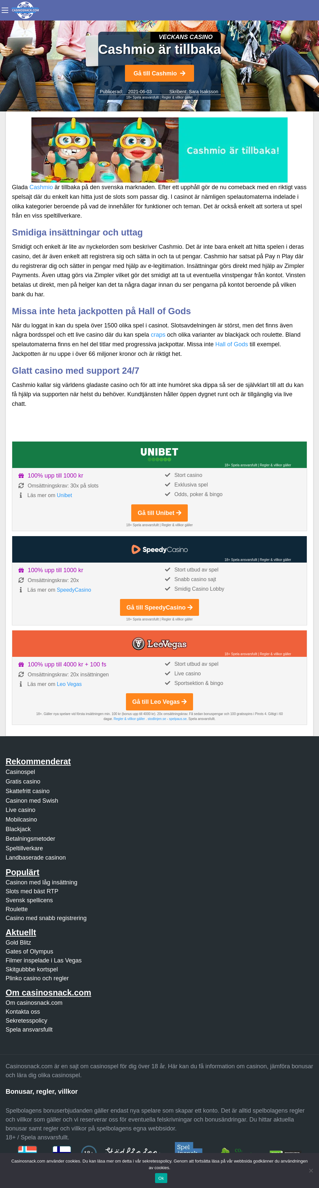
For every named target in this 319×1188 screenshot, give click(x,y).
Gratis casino (23, 781)
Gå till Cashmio (159, 73)
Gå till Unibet (159, 513)
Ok (161, 1178)
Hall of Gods (231, 344)
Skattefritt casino (28, 791)
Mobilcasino (21, 819)
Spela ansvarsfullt (29, 1029)
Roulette (17, 909)
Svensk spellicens (29, 900)
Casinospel (20, 772)
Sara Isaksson (203, 91)
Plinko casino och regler (37, 978)
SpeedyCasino (74, 590)
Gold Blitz (18, 942)
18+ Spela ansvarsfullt (142, 97)
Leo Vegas (69, 684)
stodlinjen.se (157, 719)
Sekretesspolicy (26, 1020)
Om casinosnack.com (34, 1002)
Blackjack (18, 829)
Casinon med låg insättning (41, 882)
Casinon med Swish (32, 800)
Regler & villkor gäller (177, 97)
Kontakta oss (23, 1011)
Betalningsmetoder (30, 838)
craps (158, 334)
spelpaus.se (177, 719)
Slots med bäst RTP (32, 891)
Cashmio (41, 187)
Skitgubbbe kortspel (32, 969)
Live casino (20, 810)
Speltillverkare (24, 848)
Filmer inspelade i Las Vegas (44, 960)
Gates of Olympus (29, 951)
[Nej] (310, 1170)
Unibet (64, 495)
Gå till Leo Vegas (159, 702)
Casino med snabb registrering (46, 918)
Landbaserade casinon (36, 857)
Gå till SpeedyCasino (159, 607)
